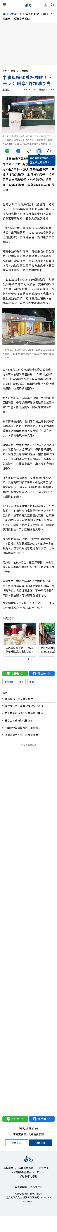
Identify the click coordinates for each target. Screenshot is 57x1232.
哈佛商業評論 (26, 1168)
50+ (38, 1172)
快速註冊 (40, 1143)
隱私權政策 (36, 1187)
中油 (31, 681)
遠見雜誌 (8, 1168)
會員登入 (16, 1143)
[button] (28, 659)
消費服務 (23, 71)
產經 (15, 71)
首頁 (6, 71)
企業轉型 (8, 681)
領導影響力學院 (29, 1176)
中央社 (5, 89)
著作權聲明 (21, 1187)
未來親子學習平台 (21, 1172)
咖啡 (21, 681)
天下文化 (44, 1168)
